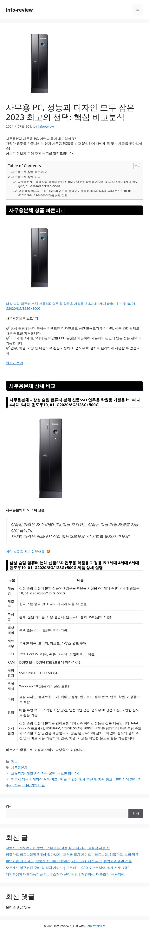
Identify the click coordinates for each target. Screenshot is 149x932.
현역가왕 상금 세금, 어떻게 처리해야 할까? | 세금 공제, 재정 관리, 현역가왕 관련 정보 (69, 861)
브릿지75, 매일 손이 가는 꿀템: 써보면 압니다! (45, 773)
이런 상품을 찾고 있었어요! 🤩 (28, 551)
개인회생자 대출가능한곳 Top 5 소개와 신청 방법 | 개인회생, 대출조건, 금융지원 (65, 874)
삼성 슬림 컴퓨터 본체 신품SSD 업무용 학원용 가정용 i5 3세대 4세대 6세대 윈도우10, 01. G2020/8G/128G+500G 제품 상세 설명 (75, 193)
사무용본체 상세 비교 (26, 177)
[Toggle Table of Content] (134, 166)
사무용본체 (19, 767)
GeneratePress (95, 926)
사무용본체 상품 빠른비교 (29, 172)
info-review (19, 9)
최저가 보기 (14, 363)
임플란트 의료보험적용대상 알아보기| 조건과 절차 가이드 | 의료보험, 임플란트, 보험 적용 (72, 854)
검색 (9, 806)
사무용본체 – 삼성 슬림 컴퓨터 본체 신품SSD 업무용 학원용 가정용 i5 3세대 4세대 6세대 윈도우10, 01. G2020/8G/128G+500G (78, 184)
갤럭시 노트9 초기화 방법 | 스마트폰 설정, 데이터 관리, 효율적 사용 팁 (58, 848)
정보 (14, 761)
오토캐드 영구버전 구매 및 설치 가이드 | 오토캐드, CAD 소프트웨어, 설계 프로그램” (67, 867)
